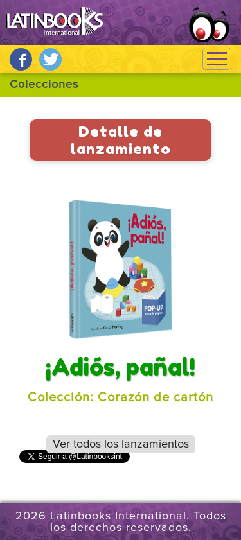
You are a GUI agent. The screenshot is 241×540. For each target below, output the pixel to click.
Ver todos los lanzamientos (121, 444)
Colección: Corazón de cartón (120, 397)
